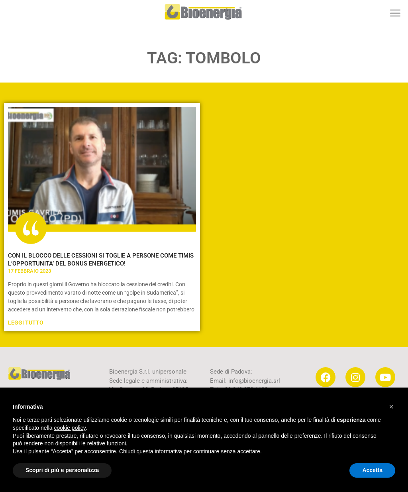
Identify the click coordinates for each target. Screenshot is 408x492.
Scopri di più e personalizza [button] (62, 470)
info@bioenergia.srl (254, 380)
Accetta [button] (372, 470)
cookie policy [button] (70, 428)
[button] (395, 13)
